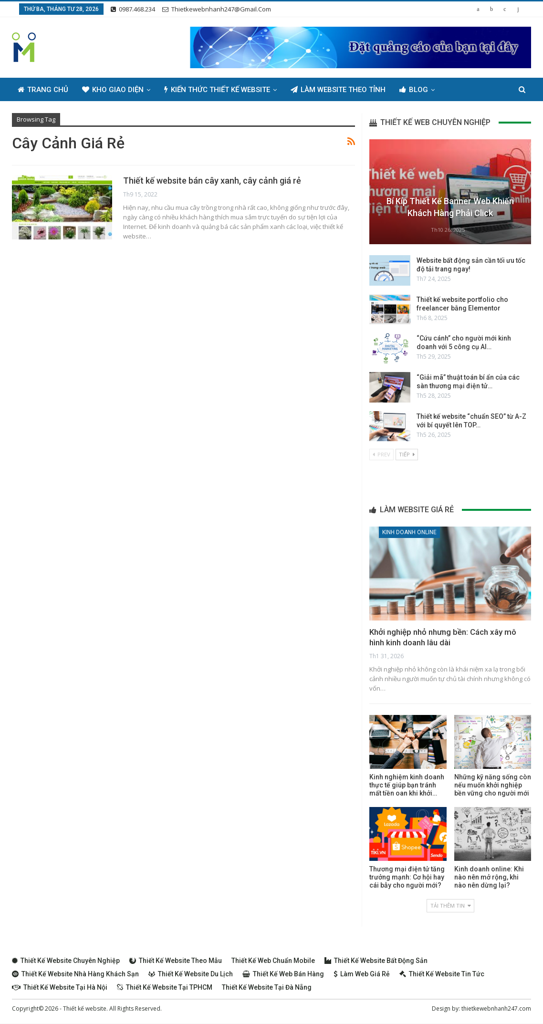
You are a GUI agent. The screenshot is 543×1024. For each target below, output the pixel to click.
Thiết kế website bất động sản (376, 960)
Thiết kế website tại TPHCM (164, 987)
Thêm (458, 89)
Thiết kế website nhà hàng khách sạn (75, 974)
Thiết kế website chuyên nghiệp (66, 960)
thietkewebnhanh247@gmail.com (216, 9)
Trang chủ (43, 89)
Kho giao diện (113, 89)
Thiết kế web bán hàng (283, 974)
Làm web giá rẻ (362, 974)
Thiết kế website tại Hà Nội (59, 987)
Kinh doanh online (409, 532)
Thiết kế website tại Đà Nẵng (267, 987)
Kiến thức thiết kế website (217, 89)
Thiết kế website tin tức (441, 974)
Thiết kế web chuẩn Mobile (273, 960)
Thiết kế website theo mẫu (175, 960)
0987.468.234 (133, 9)
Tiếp (407, 454)
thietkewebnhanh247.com (496, 1008)
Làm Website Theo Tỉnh (338, 89)
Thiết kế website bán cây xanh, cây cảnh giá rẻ (212, 181)
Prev (381, 454)
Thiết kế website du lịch (190, 974)
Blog (413, 89)
